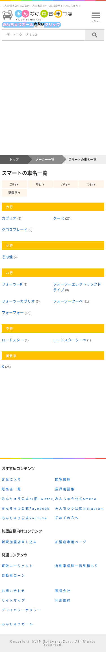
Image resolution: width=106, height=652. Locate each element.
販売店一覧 (11, 489)
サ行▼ (40, 184)
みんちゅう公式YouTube (24, 518)
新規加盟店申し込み (19, 542)
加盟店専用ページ (71, 542)
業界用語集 (65, 489)
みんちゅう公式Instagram (79, 508)
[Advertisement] (53, 99)
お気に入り (11, 479)
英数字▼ (14, 193)
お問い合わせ (13, 591)
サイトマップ (13, 600)
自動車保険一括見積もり (77, 566)
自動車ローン (13, 575)
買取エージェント (17, 566)
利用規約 (63, 600)
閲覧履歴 (63, 479)
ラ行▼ (91, 184)
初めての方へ (67, 518)
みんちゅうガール (17, 624)
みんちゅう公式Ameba (76, 499)
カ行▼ (14, 184)
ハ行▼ (65, 184)
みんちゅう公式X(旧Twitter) (28, 499)
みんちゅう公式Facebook (26, 508)
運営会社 (63, 591)
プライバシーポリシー (21, 610)
